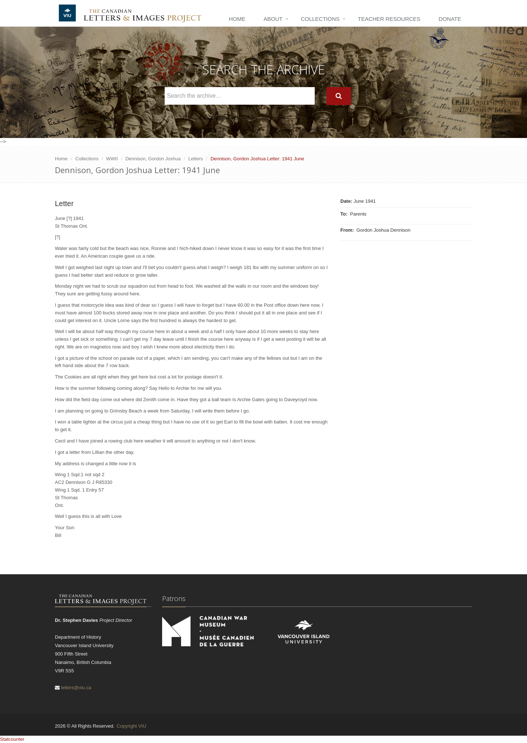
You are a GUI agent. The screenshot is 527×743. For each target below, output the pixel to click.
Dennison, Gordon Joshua (153, 158)
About (273, 19)
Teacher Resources (389, 19)
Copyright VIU (131, 726)
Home (237, 19)
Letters (195, 158)
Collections (320, 19)
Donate (450, 19)
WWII (112, 158)
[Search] (338, 96)
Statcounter (12, 739)
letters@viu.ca (76, 687)
